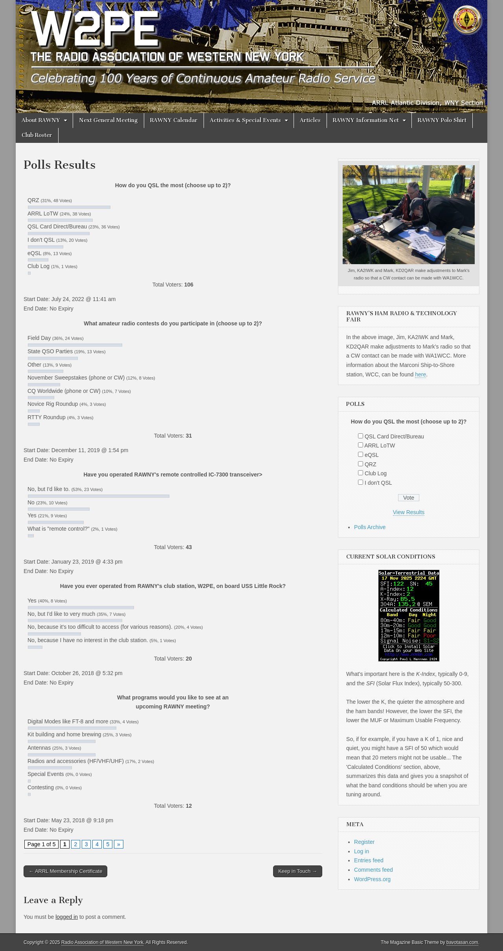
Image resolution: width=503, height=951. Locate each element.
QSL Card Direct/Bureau (394, 436)
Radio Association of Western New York (102, 942)
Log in (361, 851)
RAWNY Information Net (366, 120)
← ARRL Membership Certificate (65, 871)
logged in (66, 917)
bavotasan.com (462, 942)
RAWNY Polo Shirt (442, 120)
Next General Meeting (108, 120)
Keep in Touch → (297, 871)
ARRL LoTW (379, 445)
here (420, 374)
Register (364, 842)
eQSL (372, 455)
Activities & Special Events (245, 120)
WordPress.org (372, 879)
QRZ (370, 464)
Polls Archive (370, 527)
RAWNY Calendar (174, 120)
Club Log (376, 473)
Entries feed (369, 860)
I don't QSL (378, 483)
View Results (409, 512)
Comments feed (373, 870)
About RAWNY (41, 120)
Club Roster (37, 135)
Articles (310, 120)
